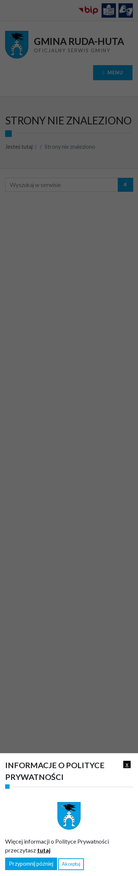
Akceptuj (71, 864)
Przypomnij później (31, 864)
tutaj (43, 850)
